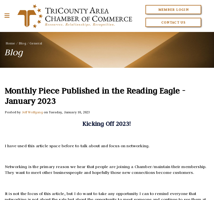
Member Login (173, 10)
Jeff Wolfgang (32, 112)
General (36, 43)
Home (10, 43)
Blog (22, 43)
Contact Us (173, 22)
